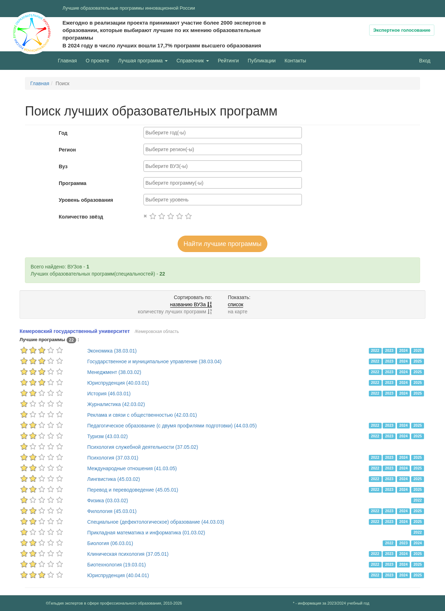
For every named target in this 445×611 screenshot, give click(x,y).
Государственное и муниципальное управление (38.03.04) (154, 361)
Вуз (63, 166)
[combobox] (222, 132)
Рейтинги (228, 60)
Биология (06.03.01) (110, 543)
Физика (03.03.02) (107, 500)
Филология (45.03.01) (112, 511)
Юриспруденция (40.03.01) (118, 383)
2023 (389, 350)
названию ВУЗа (191, 304)
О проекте (99, 60)
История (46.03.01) (109, 393)
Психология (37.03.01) (112, 458)
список (235, 304)
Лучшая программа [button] (143, 60)
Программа (73, 183)
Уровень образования (86, 200)
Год (63, 133)
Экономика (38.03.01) (112, 351)
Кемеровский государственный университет (75, 331)
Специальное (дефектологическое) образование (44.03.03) (155, 522)
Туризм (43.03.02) (107, 436)
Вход (424, 60)
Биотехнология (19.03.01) (116, 565)
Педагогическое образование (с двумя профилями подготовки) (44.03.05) (172, 425)
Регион (67, 150)
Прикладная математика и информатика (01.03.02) (146, 532)
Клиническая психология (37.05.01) (128, 554)
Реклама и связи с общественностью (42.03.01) (142, 415)
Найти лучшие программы (223, 243)
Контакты (295, 60)
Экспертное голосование (401, 30)
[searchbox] (223, 132)
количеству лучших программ (175, 311)
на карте (237, 311)
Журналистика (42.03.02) (116, 404)
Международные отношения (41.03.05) (132, 468)
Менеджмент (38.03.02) (114, 372)
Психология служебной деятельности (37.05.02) (142, 447)
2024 (403, 350)
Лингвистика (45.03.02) (113, 479)
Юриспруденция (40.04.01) (118, 575)
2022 (375, 350)
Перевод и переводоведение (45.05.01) (132, 490)
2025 (417, 350)
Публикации (262, 60)
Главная (67, 60)
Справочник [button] (193, 60)
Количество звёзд (81, 217)
